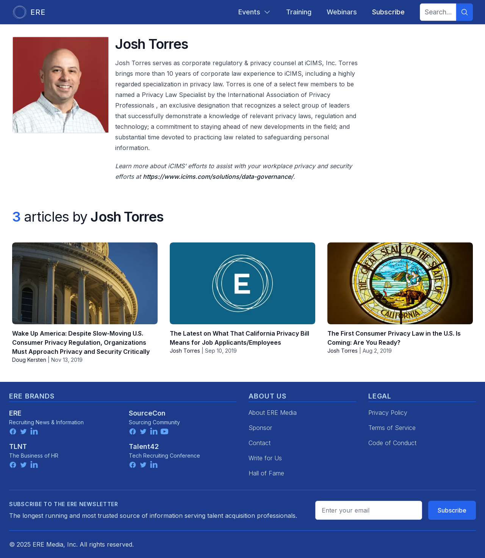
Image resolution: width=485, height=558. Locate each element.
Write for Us (265, 458)
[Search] (464, 12)
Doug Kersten (29, 359)
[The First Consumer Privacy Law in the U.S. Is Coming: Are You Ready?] (400, 283)
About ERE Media (273, 412)
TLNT (18, 446)
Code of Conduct (392, 443)
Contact (260, 443)
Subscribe (452, 510)
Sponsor (260, 427)
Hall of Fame (266, 473)
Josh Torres (185, 350)
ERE (15, 413)
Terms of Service (392, 427)
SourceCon (147, 413)
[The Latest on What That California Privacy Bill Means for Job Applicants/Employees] (242, 283)
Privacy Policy (387, 412)
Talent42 (144, 446)
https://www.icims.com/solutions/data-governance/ (218, 176)
